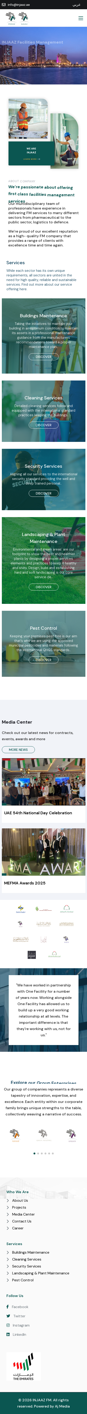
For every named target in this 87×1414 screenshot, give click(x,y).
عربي (77, 4)
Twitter (15, 1316)
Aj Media (62, 1406)
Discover (43, 357)
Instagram (18, 1325)
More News (18, 750)
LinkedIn (16, 1334)
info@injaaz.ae (19, 5)
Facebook (17, 1306)
